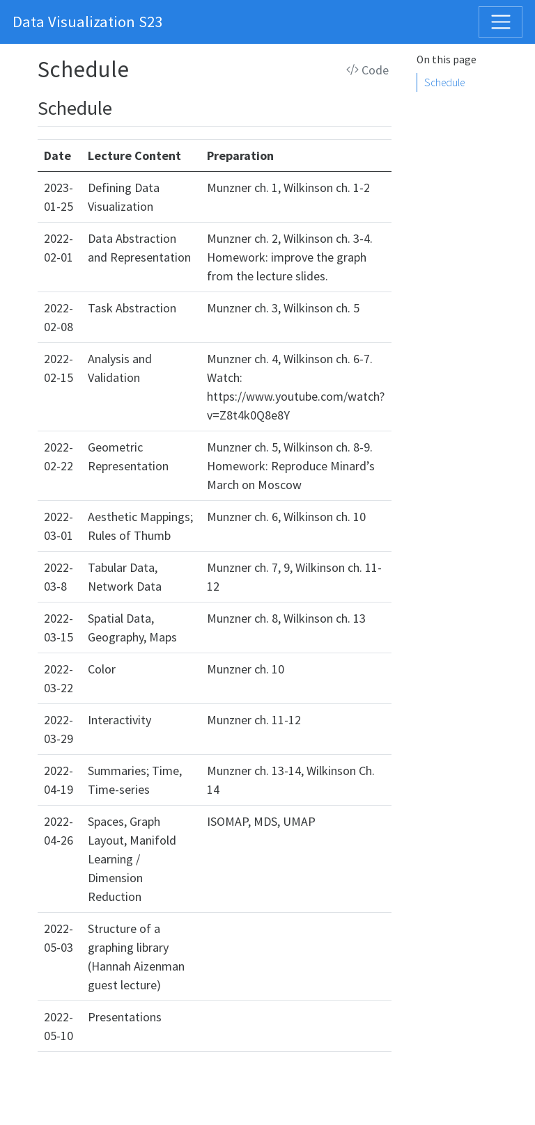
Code (367, 70)
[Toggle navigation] (500, 22)
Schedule (444, 82)
